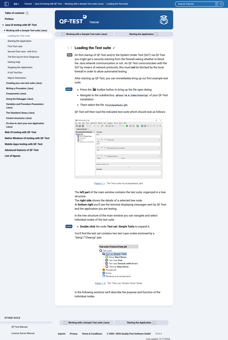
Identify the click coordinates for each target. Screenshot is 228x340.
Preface (9, 19)
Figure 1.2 (100, 283)
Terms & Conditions (92, 333)
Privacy (74, 333)
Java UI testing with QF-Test (48, 4)
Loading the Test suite (117, 4)
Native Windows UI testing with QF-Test (27, 138)
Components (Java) (16, 93)
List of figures (13, 155)
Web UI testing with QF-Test (20, 132)
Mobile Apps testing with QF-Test (23, 144)
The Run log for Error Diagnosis (23, 56)
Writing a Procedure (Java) (19, 88)
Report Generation (17, 78)
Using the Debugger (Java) (19, 99)
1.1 (69, 48)
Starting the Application (20, 41)
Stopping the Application (20, 67)
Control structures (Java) (19, 118)
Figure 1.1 (99, 183)
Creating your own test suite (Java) (24, 83)
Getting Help (14, 62)
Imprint (61, 333)
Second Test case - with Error (22, 51)
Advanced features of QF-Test (22, 150)
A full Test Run (15, 72)
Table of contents (17, 13)
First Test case (15, 46)
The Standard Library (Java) (20, 112)
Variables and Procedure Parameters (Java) (25, 106)
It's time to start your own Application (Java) (25, 125)
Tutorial (28, 4)
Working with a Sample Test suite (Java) (84, 4)
